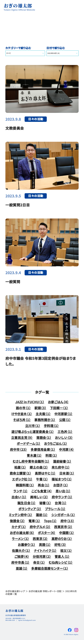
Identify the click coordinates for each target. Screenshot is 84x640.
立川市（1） (32, 425)
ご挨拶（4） (21, 556)
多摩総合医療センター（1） (49, 568)
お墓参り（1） (26, 544)
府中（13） (67, 521)
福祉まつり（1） (62, 479)
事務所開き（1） (44, 419)
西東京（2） (40, 538)
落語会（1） (43, 437)
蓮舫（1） (42, 514)
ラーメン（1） (20, 538)
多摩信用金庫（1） (43, 449)
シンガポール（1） (63, 514)
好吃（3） (60, 544)
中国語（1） (66, 532)
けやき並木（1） (21, 413)
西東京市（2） (63, 526)
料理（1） (51, 455)
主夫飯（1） (43, 413)
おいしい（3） (64, 437)
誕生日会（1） (26, 503)
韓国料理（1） (25, 485)
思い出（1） (63, 491)
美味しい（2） (39, 497)
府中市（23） (18, 449)
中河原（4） (66, 449)
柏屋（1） (20, 467)
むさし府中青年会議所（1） (31, 461)
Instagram (76, 630)
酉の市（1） (23, 408)
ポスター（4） (46, 532)
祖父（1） (66, 550)
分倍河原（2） (42, 556)
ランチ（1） (20, 491)
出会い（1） (19, 497)
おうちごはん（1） (55, 443)
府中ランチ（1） (62, 497)
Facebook (69, 630)
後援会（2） (17, 521)
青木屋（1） (34, 455)
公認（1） (65, 419)
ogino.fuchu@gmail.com (27, 620)
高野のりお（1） (61, 538)
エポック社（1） (22, 479)
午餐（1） (42, 479)
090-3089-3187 (10, 620)
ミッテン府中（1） (20, 514)
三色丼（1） (65, 431)
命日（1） (39, 562)
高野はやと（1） (45, 473)
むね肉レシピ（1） (61, 562)
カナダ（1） (18, 526)
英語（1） (45, 544)
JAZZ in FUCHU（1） (29, 402)
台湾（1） (61, 503)
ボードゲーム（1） (29, 443)
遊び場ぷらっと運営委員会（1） (32, 431)
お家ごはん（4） (58, 402)
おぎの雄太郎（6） (22, 532)
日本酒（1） (66, 473)
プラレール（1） (55, 509)
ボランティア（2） (29, 509)
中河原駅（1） (63, 413)
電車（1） (34, 521)
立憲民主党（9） (22, 437)
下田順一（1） (59, 408)
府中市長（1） (20, 562)
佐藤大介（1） (21, 550)
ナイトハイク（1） (45, 550)
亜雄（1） (22, 568)
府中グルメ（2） (40, 526)
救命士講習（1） (20, 473)
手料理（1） (51, 425)
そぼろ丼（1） (22, 419)
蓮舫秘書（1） (62, 461)
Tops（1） (50, 521)
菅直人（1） (62, 556)
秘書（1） (45, 503)
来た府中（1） (61, 467)
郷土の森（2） (39, 467)
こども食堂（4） (41, 491)
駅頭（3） (40, 408)
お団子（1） (60, 485)
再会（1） (44, 485)
